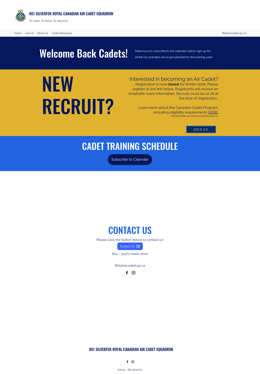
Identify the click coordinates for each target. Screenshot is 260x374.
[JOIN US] (201, 129)
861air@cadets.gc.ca (234, 33)
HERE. (213, 112)
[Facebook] (127, 272)
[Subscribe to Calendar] (130, 159)
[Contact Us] (130, 246)
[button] (42, 33)
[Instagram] (133, 272)
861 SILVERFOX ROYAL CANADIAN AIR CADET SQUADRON (71, 13)
